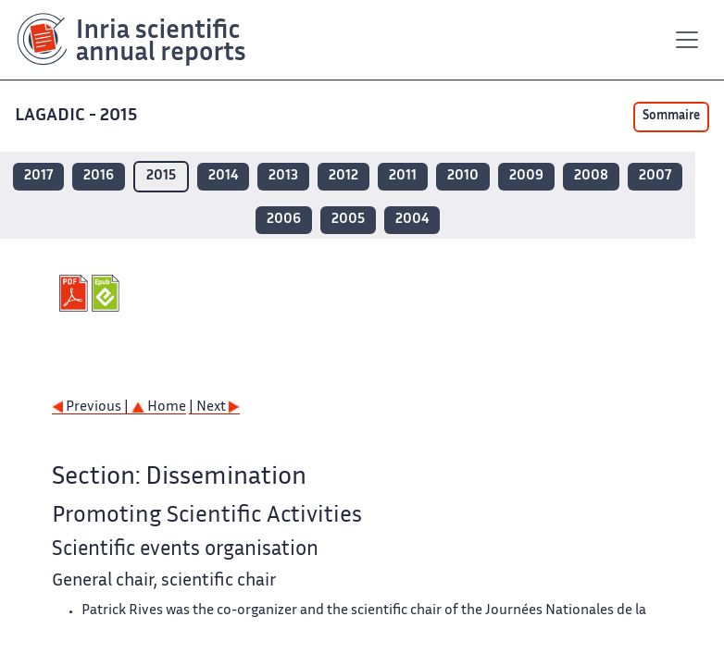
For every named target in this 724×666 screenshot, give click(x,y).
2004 (412, 220)
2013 (283, 176)
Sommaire (671, 116)
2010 (463, 176)
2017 (38, 176)
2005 (348, 220)
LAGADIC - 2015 (78, 116)
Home (158, 407)
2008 (591, 176)
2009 (526, 176)
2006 (284, 220)
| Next (214, 407)
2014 (223, 176)
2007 (655, 176)
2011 (403, 176)
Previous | (91, 407)
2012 (343, 176)
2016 (98, 176)
